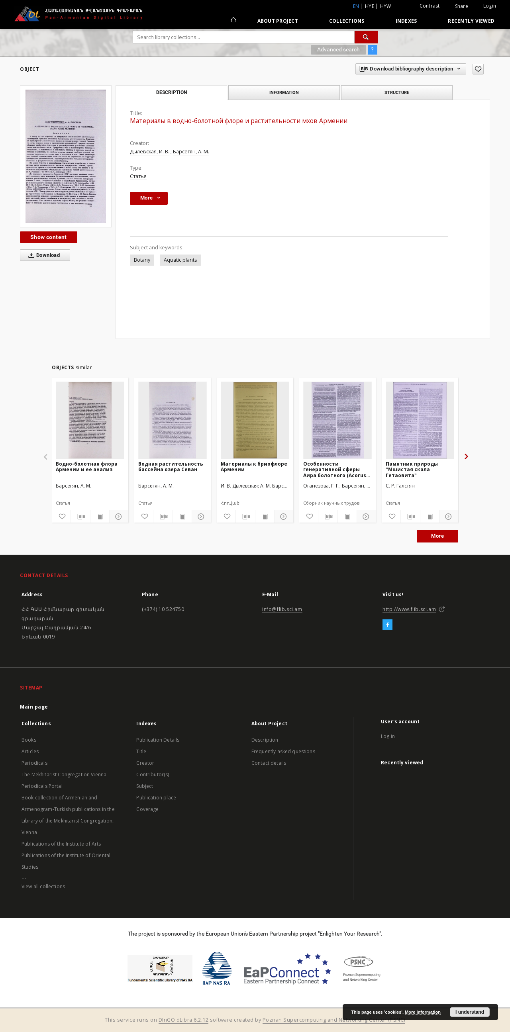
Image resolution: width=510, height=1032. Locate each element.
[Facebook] (387, 625)
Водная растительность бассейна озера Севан (170, 466)
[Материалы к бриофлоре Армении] (255, 420)
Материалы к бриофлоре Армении (254, 466)
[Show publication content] (99, 516)
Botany (142, 260)
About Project (277, 21)
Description (265, 739)
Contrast (430, 5)
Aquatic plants (180, 260)
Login (489, 5)
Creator (145, 763)
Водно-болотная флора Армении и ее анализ (87, 466)
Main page (34, 706)
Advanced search (338, 49)
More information (423, 1012)
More (437, 536)
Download (42, 255)
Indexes (406, 21)
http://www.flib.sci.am (409, 609)
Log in (388, 736)
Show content (48, 237)
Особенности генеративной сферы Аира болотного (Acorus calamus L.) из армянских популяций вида (336, 469)
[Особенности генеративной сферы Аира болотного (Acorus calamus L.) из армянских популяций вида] (337, 420)
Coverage (147, 809)
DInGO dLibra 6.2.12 (184, 1019)
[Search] (366, 37)
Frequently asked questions (283, 751)
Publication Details (157, 739)
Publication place (156, 797)
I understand (469, 1012)
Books (29, 739)
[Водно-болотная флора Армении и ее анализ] (90, 420)
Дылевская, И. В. (149, 151)
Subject (144, 786)
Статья (138, 176)
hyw (385, 6)
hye (369, 6)
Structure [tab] (396, 92)
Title (141, 751)
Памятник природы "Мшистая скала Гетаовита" (412, 469)
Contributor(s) (152, 774)
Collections (347, 21)
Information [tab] (284, 92)
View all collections (43, 886)
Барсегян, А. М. (191, 151)
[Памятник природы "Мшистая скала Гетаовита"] (420, 420)
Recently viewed (471, 21)
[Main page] (233, 20)
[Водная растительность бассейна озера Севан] (172, 420)
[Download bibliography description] (80, 516)
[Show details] (117, 516)
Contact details (268, 763)
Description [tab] (171, 92)
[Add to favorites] (478, 69)
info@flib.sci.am (282, 609)
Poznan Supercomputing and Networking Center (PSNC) (334, 1019)
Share (461, 6)
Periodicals (34, 763)
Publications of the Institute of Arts (61, 843)
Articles (30, 751)
